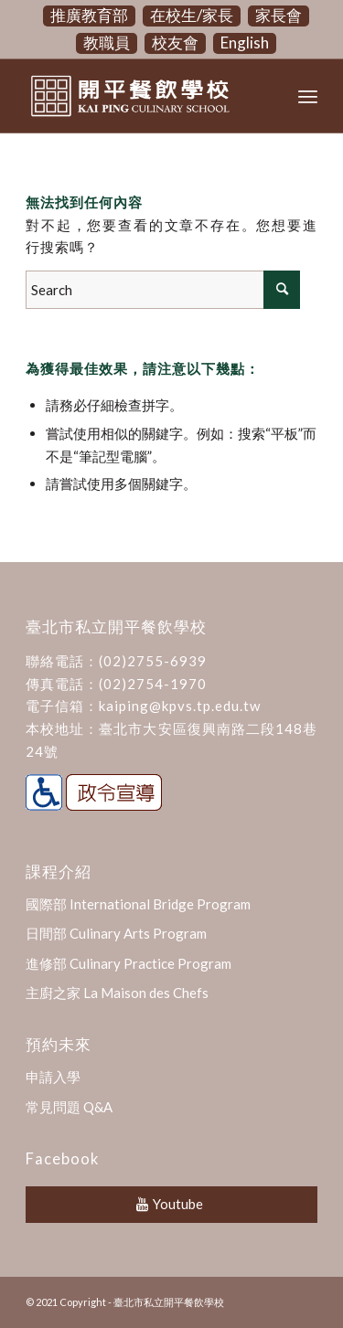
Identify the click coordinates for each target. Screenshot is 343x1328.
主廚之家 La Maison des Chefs (117, 992)
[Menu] (307, 96)
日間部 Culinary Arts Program (116, 933)
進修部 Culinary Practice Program (128, 963)
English (244, 42)
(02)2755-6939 (153, 661)
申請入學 (53, 1076)
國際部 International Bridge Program (138, 904)
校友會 (175, 42)
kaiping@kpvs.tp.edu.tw (180, 705)
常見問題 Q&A (69, 1107)
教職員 (106, 42)
